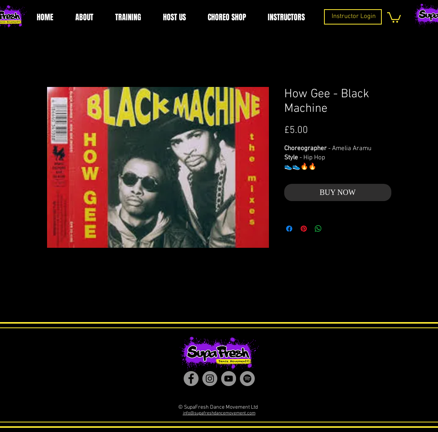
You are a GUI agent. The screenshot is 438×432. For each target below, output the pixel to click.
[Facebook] (191, 378)
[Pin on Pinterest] (303, 228)
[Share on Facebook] (289, 228)
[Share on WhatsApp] (318, 228)
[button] (394, 17)
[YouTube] (228, 378)
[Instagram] (209, 378)
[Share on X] (332, 228)
